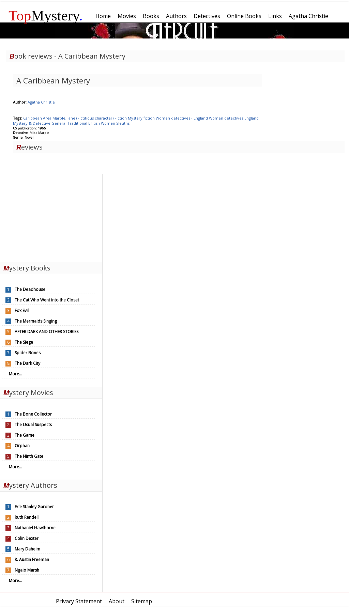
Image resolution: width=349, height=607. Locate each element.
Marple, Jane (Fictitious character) (83, 118)
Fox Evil (22, 310)
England (251, 118)
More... (15, 374)
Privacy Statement (79, 601)
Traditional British (84, 123)
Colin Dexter (27, 538)
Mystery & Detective (32, 123)
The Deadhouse (30, 289)
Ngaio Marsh (27, 570)
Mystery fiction (142, 118)
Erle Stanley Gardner (34, 507)
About (116, 601)
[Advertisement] (51, 216)
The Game (24, 435)
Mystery (46, 15)
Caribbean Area (37, 118)
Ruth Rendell (27, 517)
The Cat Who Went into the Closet (47, 300)
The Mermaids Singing (36, 321)
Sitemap (141, 601)
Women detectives (226, 118)
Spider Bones (28, 353)
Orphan (22, 446)
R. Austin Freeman (32, 559)
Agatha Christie (41, 102)
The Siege (24, 342)
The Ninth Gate (29, 456)
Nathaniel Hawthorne (35, 528)
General (59, 123)
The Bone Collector (33, 414)
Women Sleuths (115, 123)
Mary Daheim (27, 549)
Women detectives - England (182, 118)
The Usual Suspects (33, 424)
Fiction (121, 118)
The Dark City (27, 363)
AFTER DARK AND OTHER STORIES (46, 331)
